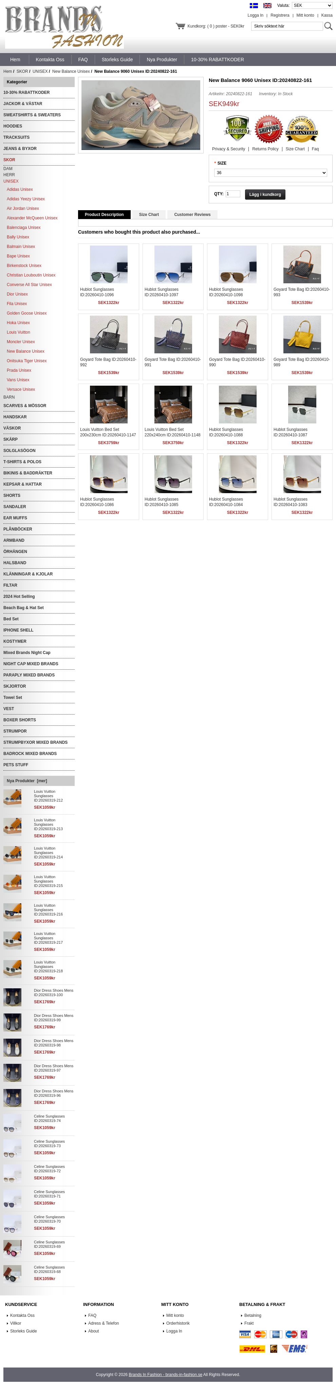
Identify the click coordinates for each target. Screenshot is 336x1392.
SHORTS (11, 495)
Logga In (256, 15)
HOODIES (12, 126)
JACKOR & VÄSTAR (22, 103)
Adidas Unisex (20, 189)
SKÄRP (10, 439)
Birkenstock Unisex (24, 265)
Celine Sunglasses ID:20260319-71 (49, 1194)
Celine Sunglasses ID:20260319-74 (49, 1118)
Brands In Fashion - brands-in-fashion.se (165, 1374)
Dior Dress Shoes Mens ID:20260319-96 (53, 1093)
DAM (8, 168)
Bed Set (11, 619)
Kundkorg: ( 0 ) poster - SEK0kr (216, 26)
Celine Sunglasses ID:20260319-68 (49, 1269)
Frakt (249, 1323)
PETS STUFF (15, 764)
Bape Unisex (18, 256)
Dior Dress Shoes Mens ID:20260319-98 (53, 1043)
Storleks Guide (23, 1331)
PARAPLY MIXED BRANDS (29, 675)
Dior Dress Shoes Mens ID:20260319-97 (53, 1068)
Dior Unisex (17, 294)
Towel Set (12, 697)
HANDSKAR (15, 417)
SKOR (22, 71)
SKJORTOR (14, 686)
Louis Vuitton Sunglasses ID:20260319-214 (48, 852)
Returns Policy (265, 149)
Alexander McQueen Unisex (32, 218)
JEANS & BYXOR (20, 148)
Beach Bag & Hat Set (23, 607)
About (93, 1331)
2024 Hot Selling (19, 596)
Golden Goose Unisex (26, 313)
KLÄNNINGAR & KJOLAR (28, 574)
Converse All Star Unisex (29, 284)
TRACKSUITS (16, 137)
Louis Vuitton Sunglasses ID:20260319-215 (48, 881)
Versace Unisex (21, 389)
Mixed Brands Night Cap (27, 652)
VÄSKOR (12, 428)
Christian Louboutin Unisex (31, 275)
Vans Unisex (18, 380)
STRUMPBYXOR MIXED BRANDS (35, 742)
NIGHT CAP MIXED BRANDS (30, 663)
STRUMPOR (15, 731)
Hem (15, 59)
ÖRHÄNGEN (15, 551)
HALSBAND (14, 562)
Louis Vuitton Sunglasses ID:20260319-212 (48, 795)
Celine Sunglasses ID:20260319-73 (49, 1143)
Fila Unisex (17, 303)
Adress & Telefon (103, 1323)
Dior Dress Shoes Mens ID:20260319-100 (53, 992)
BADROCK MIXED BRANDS (30, 753)
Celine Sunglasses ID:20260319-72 (49, 1168)
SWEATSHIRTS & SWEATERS (32, 115)
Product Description (104, 214)
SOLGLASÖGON (19, 450)
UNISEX (40, 71)
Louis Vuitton (18, 332)
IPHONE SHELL (18, 630)
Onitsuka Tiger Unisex (26, 360)
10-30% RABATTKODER (26, 92)
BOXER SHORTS (19, 720)
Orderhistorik (178, 1323)
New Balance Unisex (71, 71)
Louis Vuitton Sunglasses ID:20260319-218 (48, 966)
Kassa (327, 15)
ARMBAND (13, 540)
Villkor (15, 1323)
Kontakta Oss (22, 1315)
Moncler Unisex (21, 341)
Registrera (279, 15)
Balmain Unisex (21, 246)
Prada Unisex (19, 370)
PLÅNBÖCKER (17, 529)
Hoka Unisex (18, 322)
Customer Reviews (192, 214)
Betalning (252, 1315)
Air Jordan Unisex (23, 208)
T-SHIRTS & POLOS (22, 461)
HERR (9, 174)
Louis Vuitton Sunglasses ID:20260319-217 (48, 938)
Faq (315, 149)
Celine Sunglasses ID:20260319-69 (49, 1244)
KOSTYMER (14, 641)
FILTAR (10, 585)
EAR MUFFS (15, 518)
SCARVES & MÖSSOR (24, 405)
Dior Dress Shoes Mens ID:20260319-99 (53, 1017)
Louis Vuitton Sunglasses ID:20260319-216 (48, 909)
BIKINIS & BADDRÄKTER (27, 473)
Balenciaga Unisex (23, 227)
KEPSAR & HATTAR (22, 484)
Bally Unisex (18, 237)
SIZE (222, 163)
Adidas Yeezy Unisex (26, 199)
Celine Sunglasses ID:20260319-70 (49, 1219)
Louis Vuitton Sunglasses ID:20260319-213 (48, 824)
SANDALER (14, 506)
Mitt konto (305, 15)
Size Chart (295, 149)
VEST (8, 708)
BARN (9, 397)
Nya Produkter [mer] (27, 780)
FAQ (92, 1315)
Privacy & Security (228, 149)
